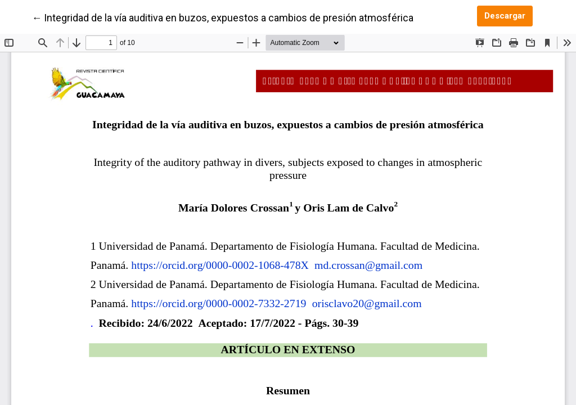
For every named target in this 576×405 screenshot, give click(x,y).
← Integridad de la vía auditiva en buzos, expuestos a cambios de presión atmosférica (222, 17)
